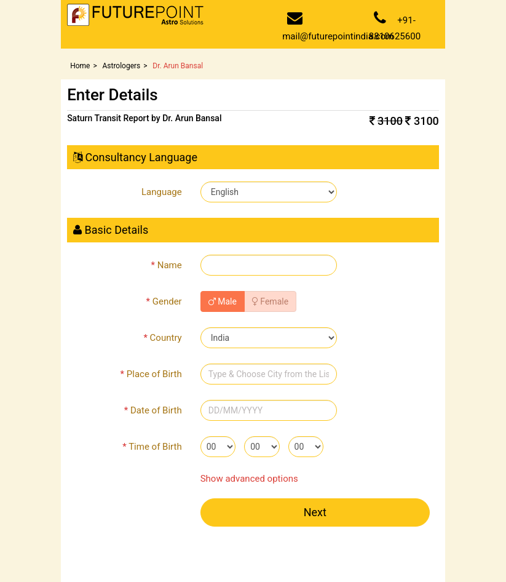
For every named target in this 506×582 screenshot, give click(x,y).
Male (222, 301)
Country (162, 337)
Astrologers (121, 66)
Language (161, 191)
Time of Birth (151, 446)
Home (80, 66)
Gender (164, 301)
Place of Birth (151, 374)
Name (166, 265)
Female (270, 301)
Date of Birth (153, 410)
